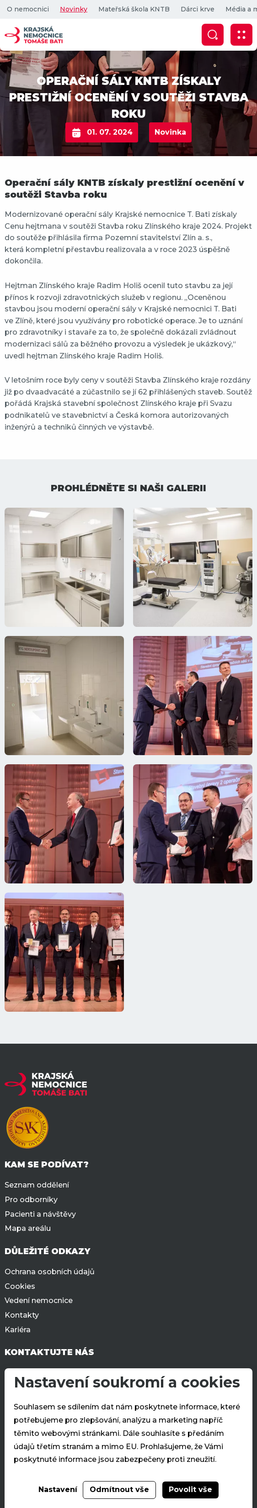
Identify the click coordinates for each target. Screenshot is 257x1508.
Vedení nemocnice (39, 1300)
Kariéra (18, 1329)
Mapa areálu (28, 1228)
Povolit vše (190, 1489)
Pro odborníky (31, 1199)
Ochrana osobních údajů (50, 1271)
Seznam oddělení (37, 1185)
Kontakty (22, 1315)
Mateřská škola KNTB (134, 9)
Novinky (73, 9)
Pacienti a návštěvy (40, 1214)
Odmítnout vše (119, 1489)
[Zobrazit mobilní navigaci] (241, 35)
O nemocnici (28, 9)
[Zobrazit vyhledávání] (213, 35)
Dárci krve (197, 9)
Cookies (20, 1286)
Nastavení (57, 1489)
